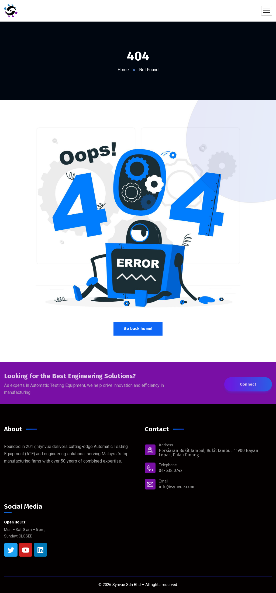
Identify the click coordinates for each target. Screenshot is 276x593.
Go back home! (138, 328)
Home (123, 69)
